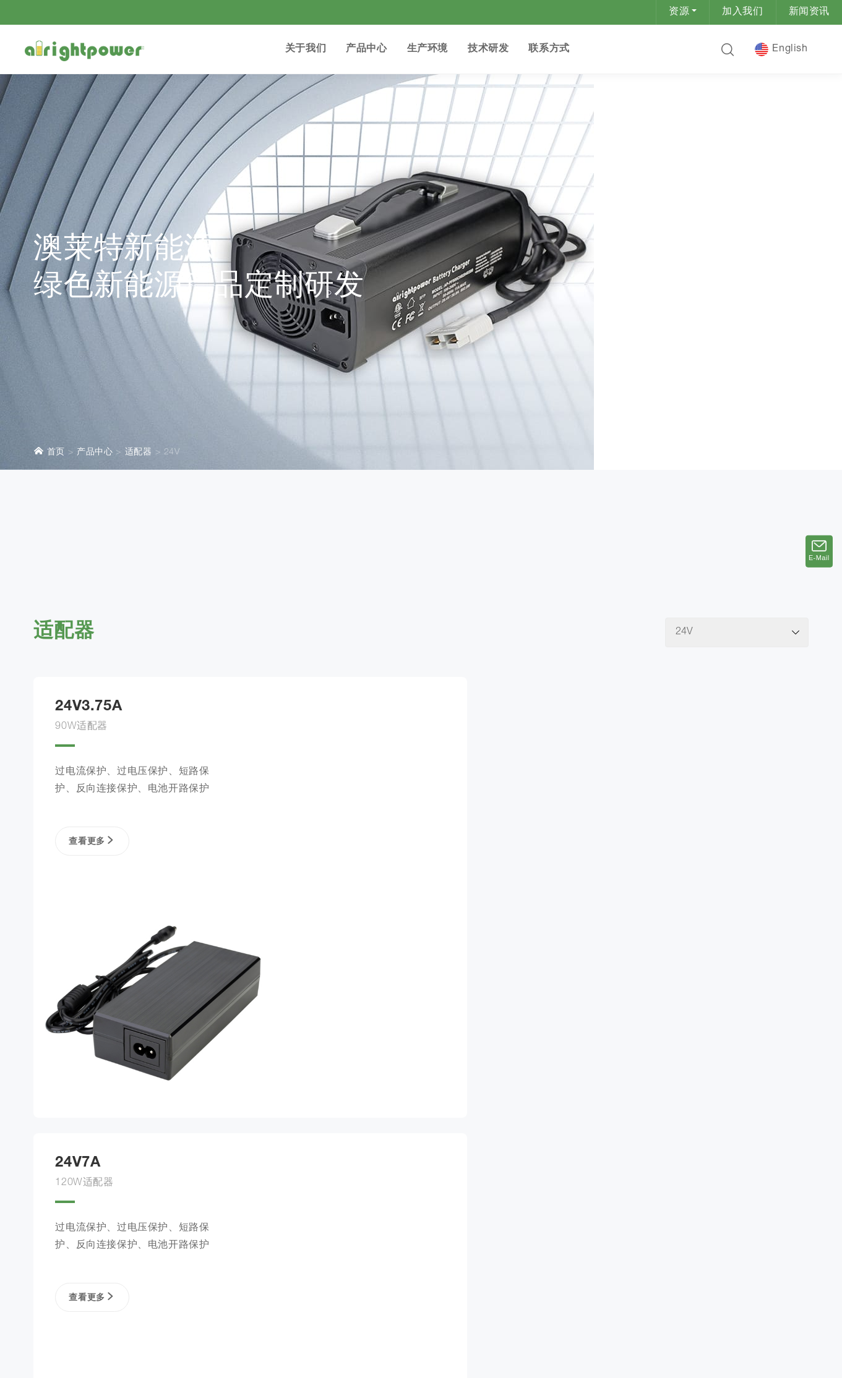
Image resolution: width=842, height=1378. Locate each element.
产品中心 (366, 49)
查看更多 (89, 738)
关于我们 (305, 49)
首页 (48, 333)
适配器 (138, 335)
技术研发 (487, 49)
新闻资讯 (809, 12)
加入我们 (742, 12)
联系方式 (548, 49)
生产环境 (426, 49)
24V (172, 335)
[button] (727, 49)
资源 (679, 12)
